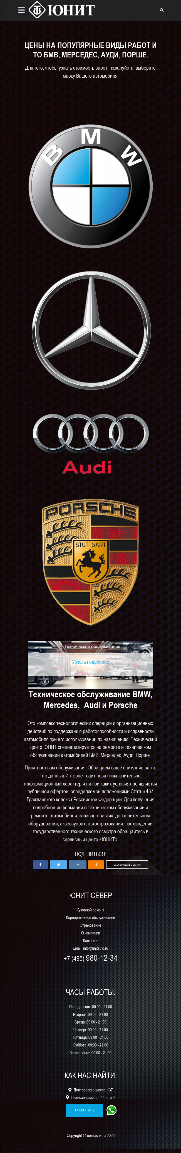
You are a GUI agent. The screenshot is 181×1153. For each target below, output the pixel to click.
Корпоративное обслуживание (90, 921)
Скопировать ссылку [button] (127, 869)
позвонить (84, 1115)
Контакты (90, 944)
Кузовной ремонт (90, 914)
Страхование (90, 929)
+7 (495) (91, 963)
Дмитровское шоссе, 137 (90, 1094)
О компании (90, 937)
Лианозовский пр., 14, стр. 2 (90, 1101)
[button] (40, 869)
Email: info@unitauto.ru (90, 952)
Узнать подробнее (90, 666)
